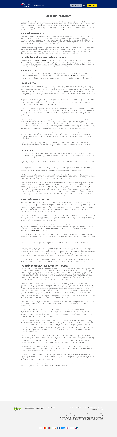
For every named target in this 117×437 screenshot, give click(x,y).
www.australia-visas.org (55, 29)
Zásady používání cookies (97, 409)
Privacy (71, 407)
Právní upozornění (98, 407)
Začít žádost (92, 5)
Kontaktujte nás (39, 5)
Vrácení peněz (77, 407)
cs (84, 5)
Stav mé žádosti (76, 5)
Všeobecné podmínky (88, 407)
